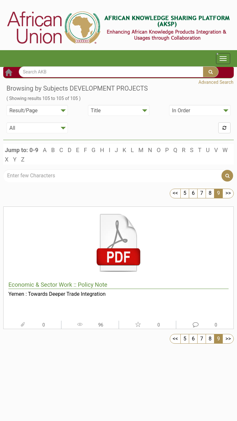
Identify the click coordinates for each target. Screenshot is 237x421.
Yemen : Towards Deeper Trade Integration (57, 294)
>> (228, 193)
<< (175, 193)
